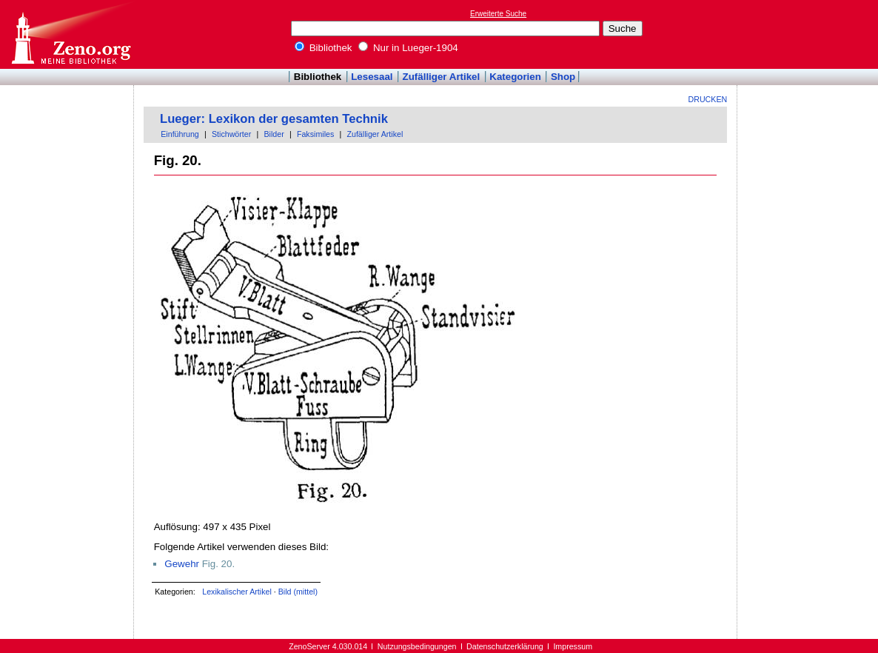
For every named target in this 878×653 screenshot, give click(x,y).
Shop (563, 76)
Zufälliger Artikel (441, 76)
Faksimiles (315, 134)
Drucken (708, 99)
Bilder (274, 134)
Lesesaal (371, 76)
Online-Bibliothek (70, 34)
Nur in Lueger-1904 (408, 47)
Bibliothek (323, 47)
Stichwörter (231, 134)
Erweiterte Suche (498, 14)
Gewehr (181, 563)
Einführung (180, 134)
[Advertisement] (810, 34)
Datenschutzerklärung (504, 646)
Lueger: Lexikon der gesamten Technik (274, 119)
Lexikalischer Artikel (237, 591)
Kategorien (515, 76)
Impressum (572, 646)
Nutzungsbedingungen (417, 646)
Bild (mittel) (298, 591)
